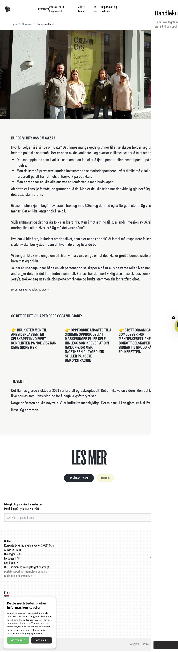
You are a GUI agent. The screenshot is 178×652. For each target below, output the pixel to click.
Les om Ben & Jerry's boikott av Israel (30, 289)
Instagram (168, 593)
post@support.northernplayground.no (25, 572)
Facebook (168, 598)
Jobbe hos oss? (165, 546)
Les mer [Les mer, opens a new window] (48, 633)
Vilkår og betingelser (162, 559)
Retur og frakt (166, 564)
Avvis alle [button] (41, 640)
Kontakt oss (167, 568)
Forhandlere (167, 551)
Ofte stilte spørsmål (163, 542)
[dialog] (29, 623)
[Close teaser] (173, 317)
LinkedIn (169, 602)
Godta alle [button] (18, 640)
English (168, 623)
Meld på (166, 519)
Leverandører (166, 555)
